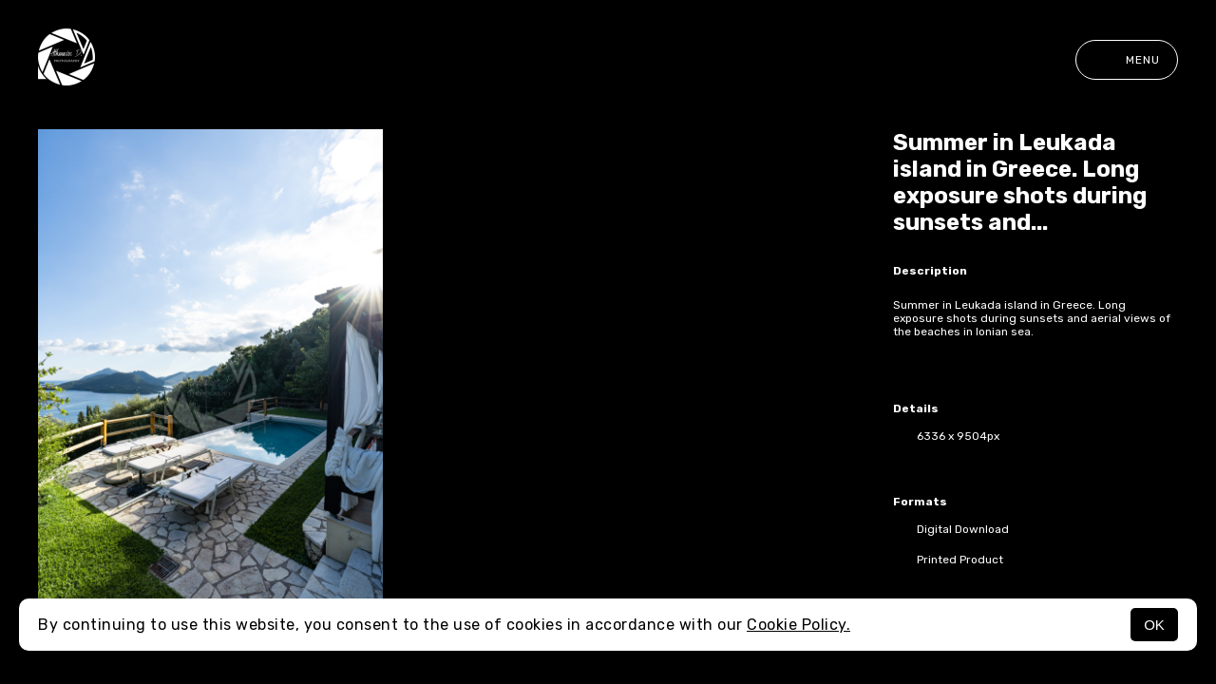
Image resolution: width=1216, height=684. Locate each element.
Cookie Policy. (798, 625)
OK (1154, 625)
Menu (1126, 59)
